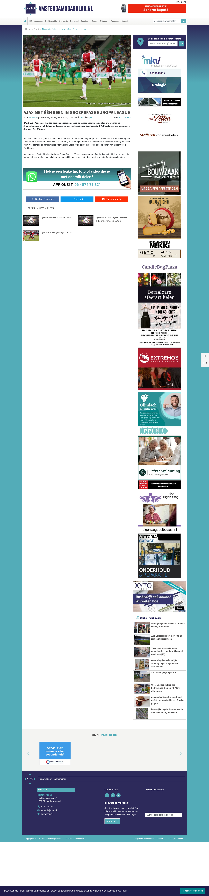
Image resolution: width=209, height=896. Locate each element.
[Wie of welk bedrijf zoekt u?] (163, 43)
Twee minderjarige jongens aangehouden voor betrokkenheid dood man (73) (167, 651)
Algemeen (38, 21)
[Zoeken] (184, 21)
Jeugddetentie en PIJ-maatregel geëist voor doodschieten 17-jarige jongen (167, 711)
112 (30, 21)
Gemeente (63, 21)
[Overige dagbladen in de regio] (163, 821)
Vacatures (115, 21)
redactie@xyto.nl (49, 831)
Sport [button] (94, 21)
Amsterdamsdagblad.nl (65, 8)
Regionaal (74, 21)
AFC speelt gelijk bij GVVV (163, 672)
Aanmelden (112, 842)
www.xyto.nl (46, 835)
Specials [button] (84, 21)
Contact (124, 21)
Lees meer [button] (121, 890)
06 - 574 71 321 (87, 184)
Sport (36, 29)
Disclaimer (161, 860)
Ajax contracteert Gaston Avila (56, 217)
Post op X (77, 199)
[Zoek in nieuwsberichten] (167, 21)
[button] (25, 781)
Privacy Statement (175, 860)
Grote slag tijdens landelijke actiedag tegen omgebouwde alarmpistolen (164, 663)
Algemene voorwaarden (144, 860)
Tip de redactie (111, 199)
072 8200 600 (47, 828)
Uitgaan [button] (103, 21)
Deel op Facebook (42, 199)
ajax (82, 117)
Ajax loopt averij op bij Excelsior (56, 232)
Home (28, 29)
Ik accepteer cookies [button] (192, 891)
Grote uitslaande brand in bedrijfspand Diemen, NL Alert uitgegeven (165, 688)
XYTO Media (124, 117)
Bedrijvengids (51, 21)
